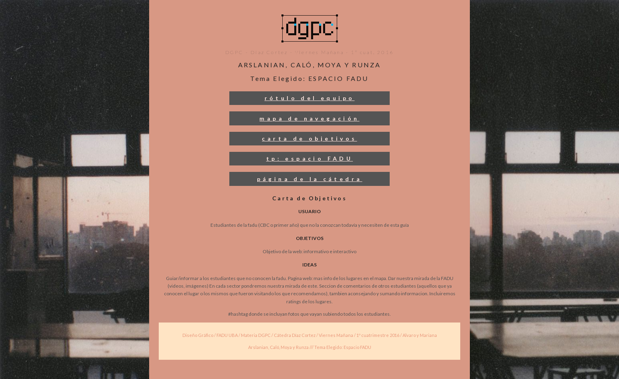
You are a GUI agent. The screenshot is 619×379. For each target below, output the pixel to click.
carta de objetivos (309, 138)
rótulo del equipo (310, 98)
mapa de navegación (309, 118)
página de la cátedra (309, 178)
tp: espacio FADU (309, 158)
